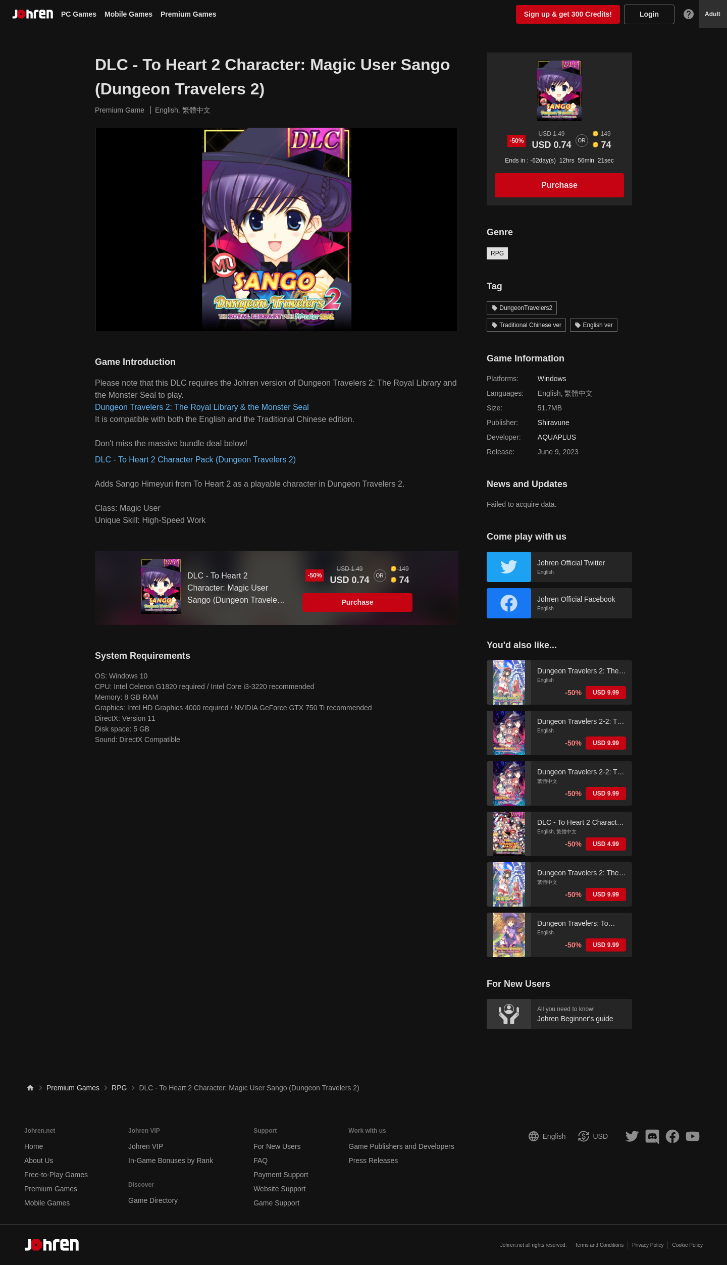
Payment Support (280, 1175)
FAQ (260, 1160)
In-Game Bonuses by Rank (170, 1160)
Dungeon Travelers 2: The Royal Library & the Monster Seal (202, 407)
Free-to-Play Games (56, 1175)
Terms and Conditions (599, 1245)
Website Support (279, 1189)
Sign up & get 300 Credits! (568, 14)
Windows (552, 379)
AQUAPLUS (557, 437)
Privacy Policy (647, 1245)
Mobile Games (128, 14)
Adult (712, 14)
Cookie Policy (687, 1245)
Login (649, 14)
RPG (497, 253)
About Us (39, 1160)
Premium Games (189, 14)
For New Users (276, 1146)
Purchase (357, 602)
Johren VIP (145, 1146)
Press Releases (373, 1160)
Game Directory (153, 1200)
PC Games (78, 14)
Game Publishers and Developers (401, 1146)
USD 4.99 (606, 844)
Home (33, 1146)
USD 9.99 (606, 692)
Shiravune (553, 422)
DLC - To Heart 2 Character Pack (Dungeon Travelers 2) (195, 459)
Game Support (276, 1203)
